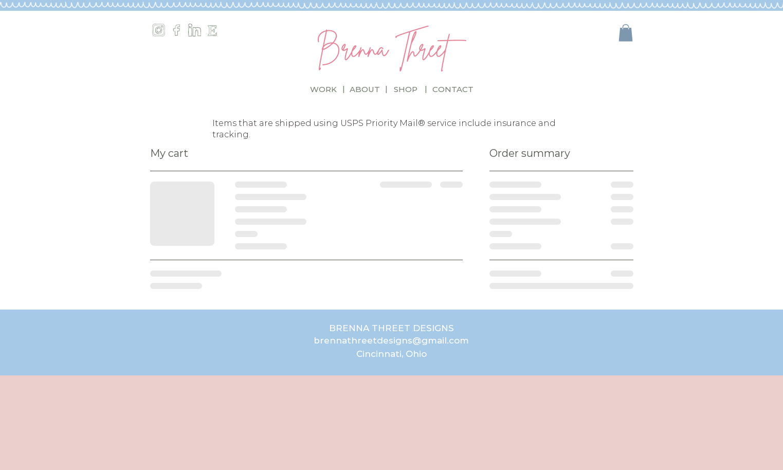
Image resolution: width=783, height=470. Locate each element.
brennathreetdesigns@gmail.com (391, 340)
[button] (625, 32)
